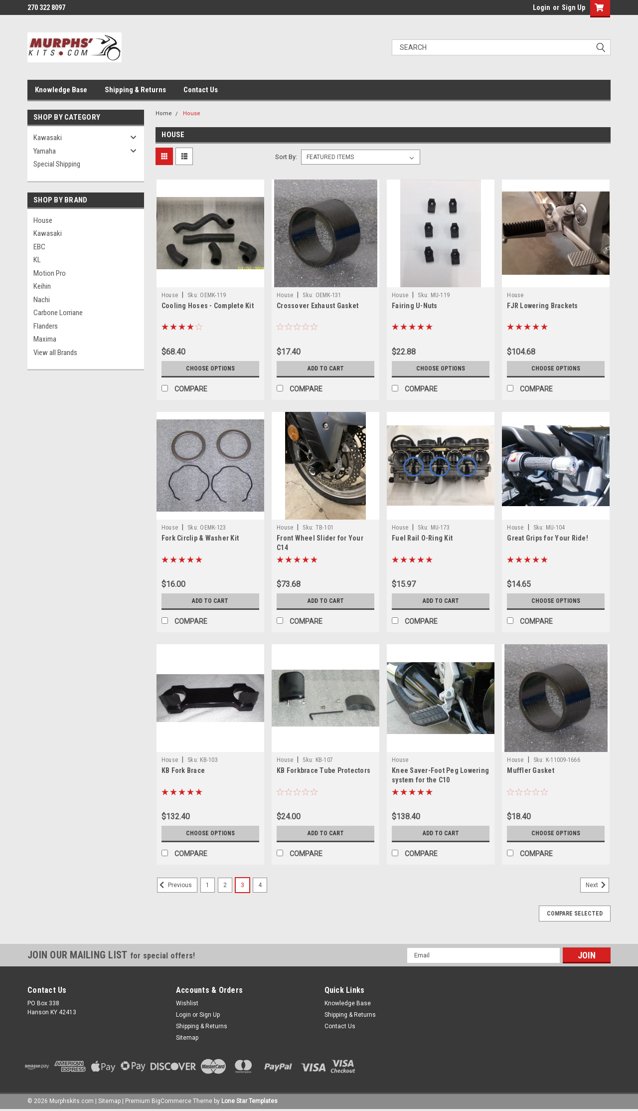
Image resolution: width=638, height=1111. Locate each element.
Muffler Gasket (530, 770)
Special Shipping (56, 164)
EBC (39, 246)
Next (597, 885)
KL (37, 259)
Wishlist (187, 1003)
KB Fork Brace (183, 770)
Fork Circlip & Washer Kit (200, 538)
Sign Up (573, 7)
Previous (174, 885)
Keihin (42, 286)
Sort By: (286, 157)
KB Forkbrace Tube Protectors (323, 770)
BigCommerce (171, 1101)
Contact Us (200, 89)
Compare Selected (575, 913)
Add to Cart (325, 368)
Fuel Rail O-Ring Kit (422, 538)
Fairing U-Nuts (415, 306)
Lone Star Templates (249, 1101)
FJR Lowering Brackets (542, 306)
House (42, 220)
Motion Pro (49, 273)
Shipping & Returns (135, 89)
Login (541, 7)
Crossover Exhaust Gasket (317, 306)
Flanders (45, 326)
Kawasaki (47, 137)
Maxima (44, 339)
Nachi (41, 299)
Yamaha (44, 151)
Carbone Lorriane (58, 312)
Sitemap (187, 1037)
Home (164, 113)
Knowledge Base (61, 89)
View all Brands (55, 352)
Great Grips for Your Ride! (547, 538)
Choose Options (210, 368)
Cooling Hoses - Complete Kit (207, 306)
